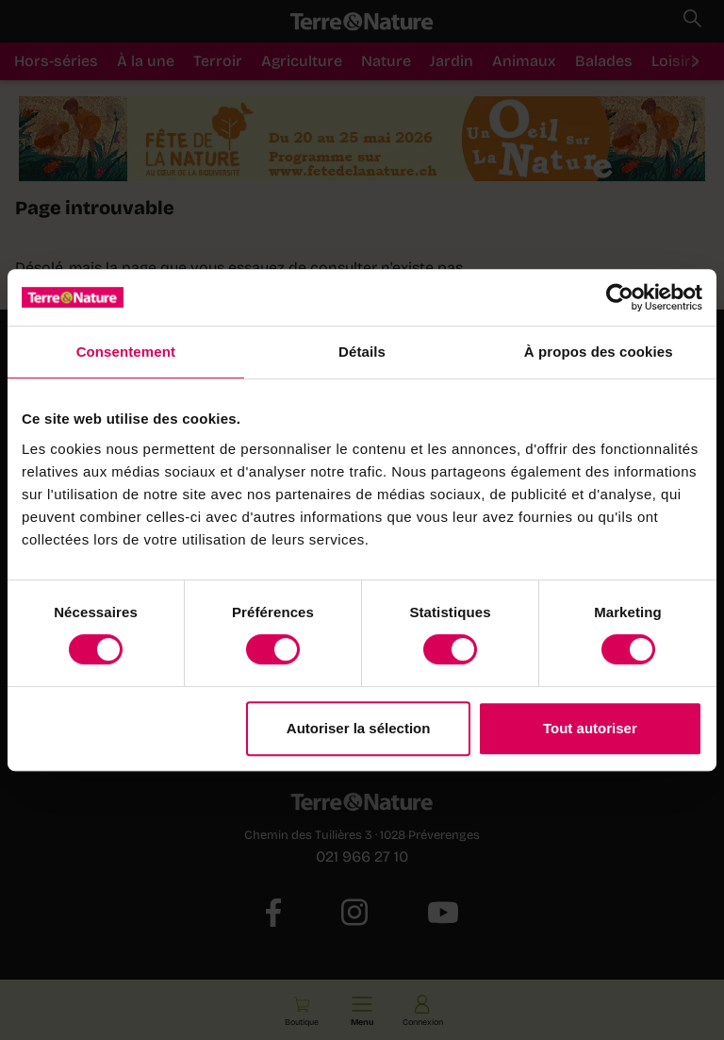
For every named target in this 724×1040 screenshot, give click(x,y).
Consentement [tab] (125, 352)
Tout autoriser (590, 728)
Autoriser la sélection (359, 728)
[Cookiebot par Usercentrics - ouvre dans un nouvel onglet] (619, 297)
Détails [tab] (362, 352)
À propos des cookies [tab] (598, 352)
